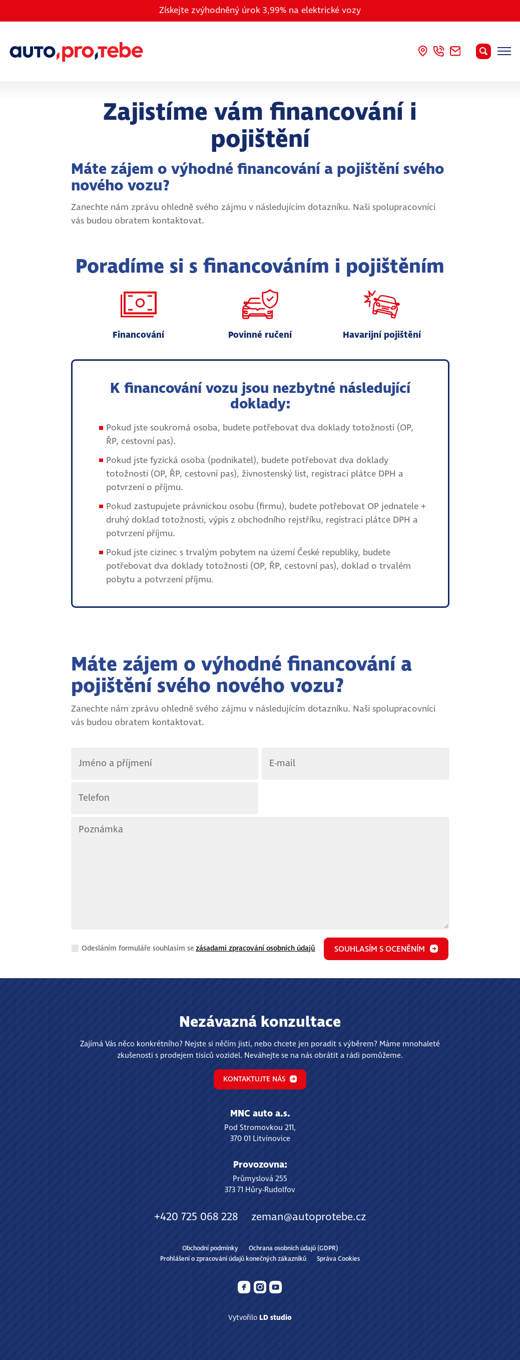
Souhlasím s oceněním (386, 949)
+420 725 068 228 (196, 1217)
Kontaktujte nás (260, 1079)
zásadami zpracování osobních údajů (255, 949)
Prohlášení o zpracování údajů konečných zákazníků (233, 1259)
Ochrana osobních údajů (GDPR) (293, 1248)
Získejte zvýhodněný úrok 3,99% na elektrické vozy (260, 11)
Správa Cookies (338, 1259)
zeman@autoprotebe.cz (308, 1217)
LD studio (275, 1318)
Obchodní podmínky (210, 1248)
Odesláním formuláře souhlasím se (198, 949)
